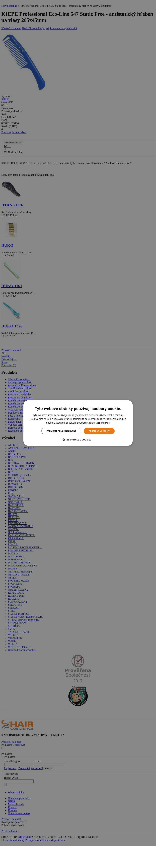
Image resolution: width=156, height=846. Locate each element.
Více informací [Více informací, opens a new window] (103, 422)
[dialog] (78, 423)
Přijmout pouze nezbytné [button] (61, 431)
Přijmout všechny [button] (99, 431)
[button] (78, 440)
